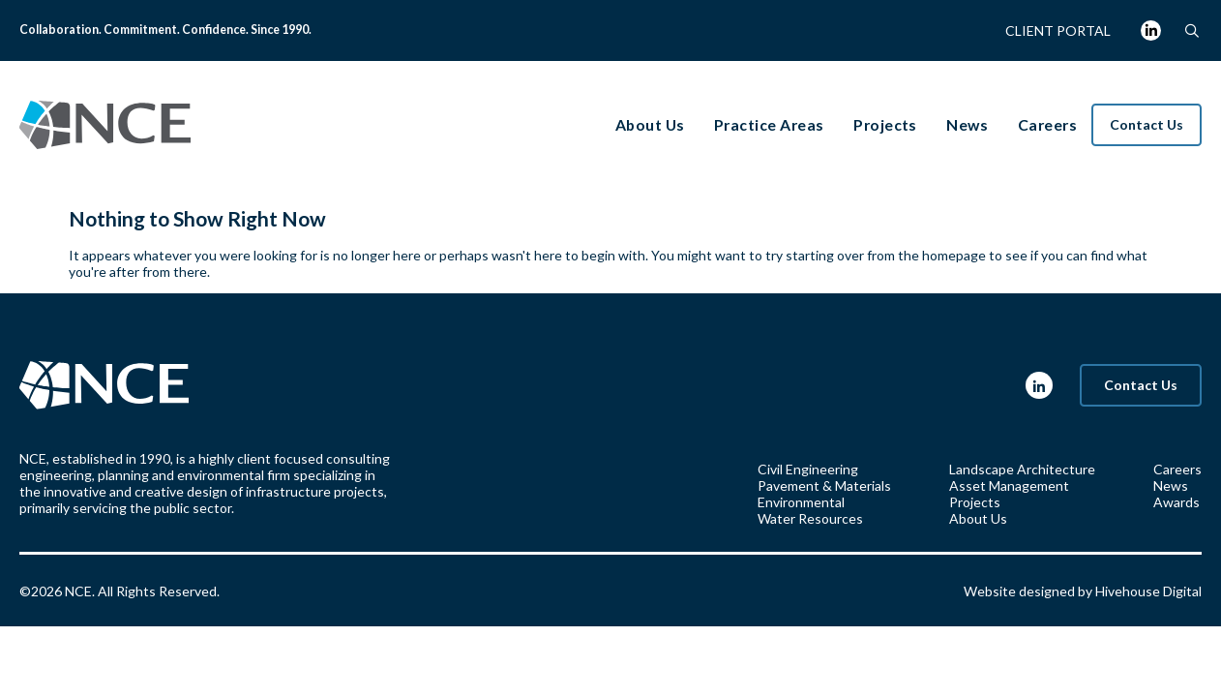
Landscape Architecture (1022, 469)
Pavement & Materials (824, 485)
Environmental (801, 502)
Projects (974, 502)
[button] (1191, 30)
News (1170, 485)
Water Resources (810, 518)
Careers (1177, 469)
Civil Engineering (808, 469)
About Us (978, 518)
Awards (1176, 502)
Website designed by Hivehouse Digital (1083, 591)
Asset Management (1009, 485)
